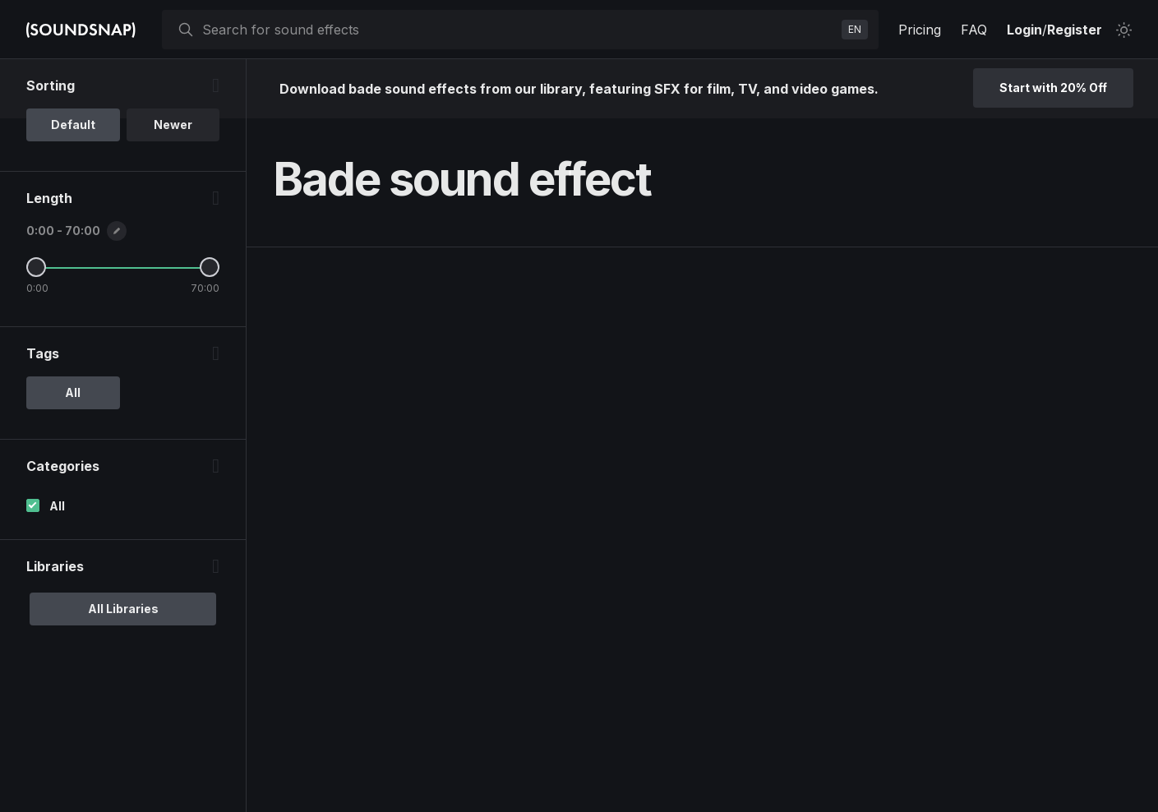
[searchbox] (518, 29)
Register (1074, 29)
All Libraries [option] (123, 609)
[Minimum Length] (36, 267)
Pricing (919, 29)
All (57, 506)
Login (1024, 29)
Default (73, 124)
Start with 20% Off (1053, 88)
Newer (173, 124)
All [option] (73, 392)
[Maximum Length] (209, 267)
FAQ (974, 29)
